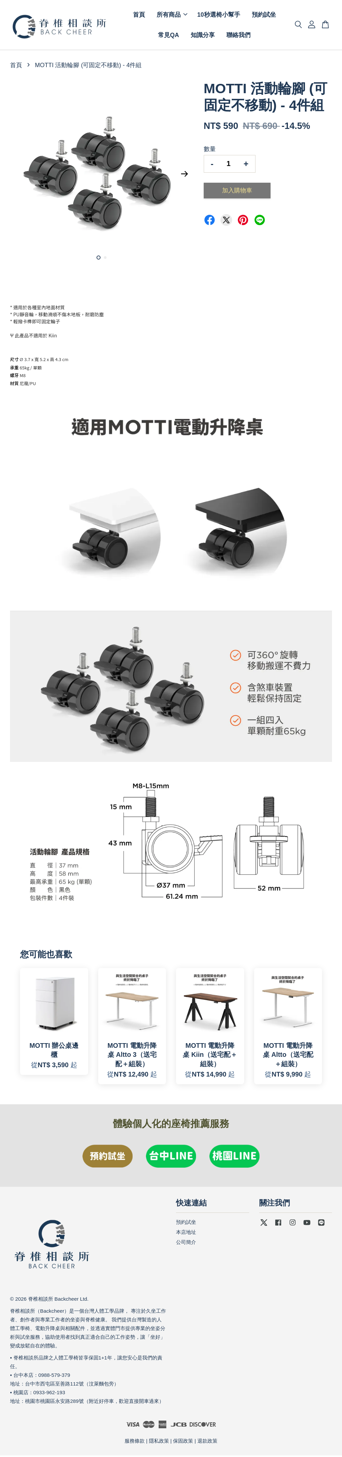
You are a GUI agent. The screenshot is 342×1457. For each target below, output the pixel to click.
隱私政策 (159, 1442)
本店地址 (186, 1233)
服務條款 (135, 1442)
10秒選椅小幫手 (218, 15)
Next (184, 175)
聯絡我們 (238, 35)
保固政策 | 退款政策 (195, 1442)
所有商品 (172, 15)
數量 (210, 150)
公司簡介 (186, 1243)
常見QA (168, 35)
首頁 (139, 15)
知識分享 (203, 35)
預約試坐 (264, 15)
